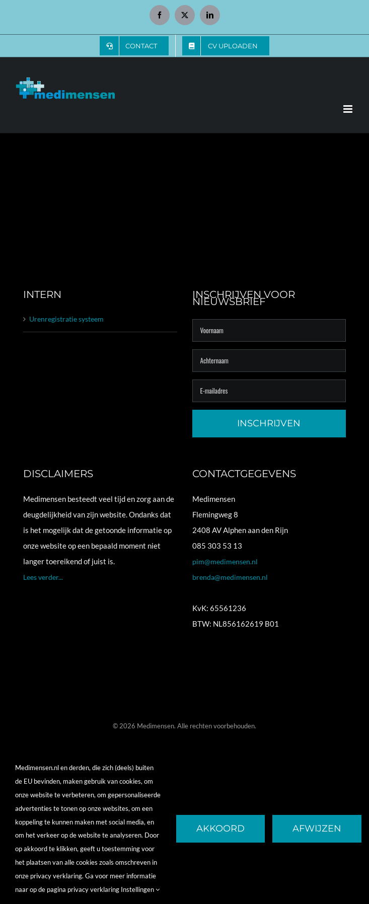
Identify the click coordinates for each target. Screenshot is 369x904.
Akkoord (220, 828)
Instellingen (140, 889)
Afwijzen (316, 828)
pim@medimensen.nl (225, 561)
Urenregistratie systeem (66, 319)
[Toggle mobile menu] (348, 109)
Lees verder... (43, 577)
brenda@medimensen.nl (230, 577)
